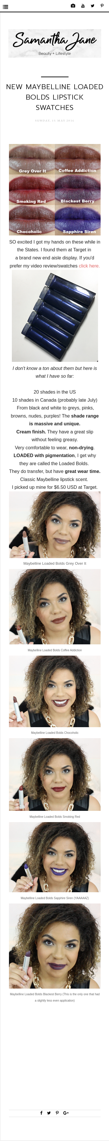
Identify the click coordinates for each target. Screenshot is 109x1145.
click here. (89, 265)
